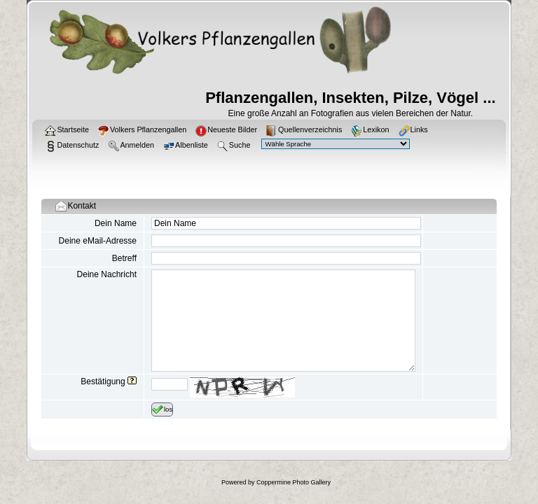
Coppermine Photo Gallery (293, 482)
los (162, 409)
